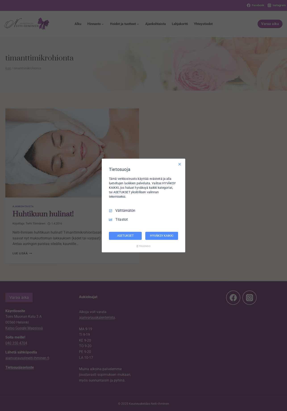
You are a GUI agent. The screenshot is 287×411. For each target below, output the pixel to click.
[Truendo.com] (143, 246)
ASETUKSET (125, 235)
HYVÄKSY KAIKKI (161, 235)
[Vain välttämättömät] (179, 164)
